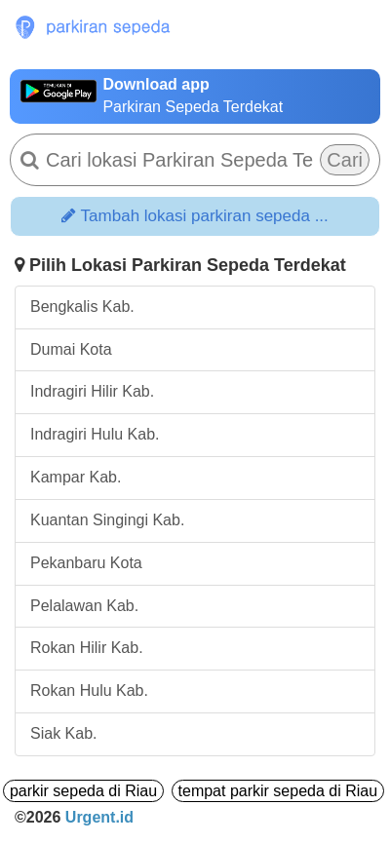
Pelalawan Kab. (84, 605)
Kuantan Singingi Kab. (107, 520)
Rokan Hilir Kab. (86, 647)
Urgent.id (99, 817)
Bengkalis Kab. (82, 306)
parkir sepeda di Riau (83, 791)
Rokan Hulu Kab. (89, 690)
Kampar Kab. (75, 477)
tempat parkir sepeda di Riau (278, 791)
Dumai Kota (71, 349)
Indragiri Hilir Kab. (92, 391)
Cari (345, 160)
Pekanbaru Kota (86, 563)
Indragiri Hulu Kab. (95, 434)
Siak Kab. (63, 733)
